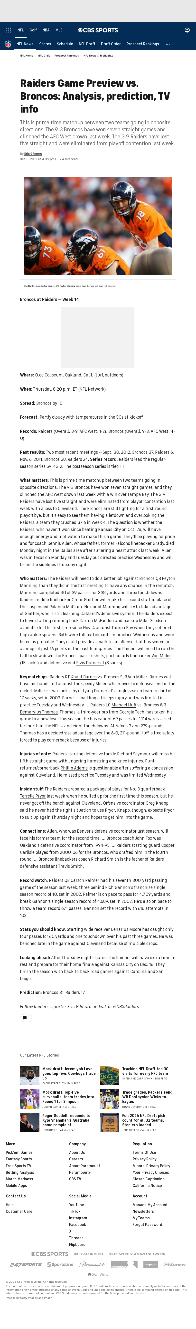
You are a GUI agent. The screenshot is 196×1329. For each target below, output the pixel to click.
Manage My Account (150, 1205)
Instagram (78, 1218)
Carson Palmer (85, 880)
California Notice (147, 1185)
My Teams (141, 1218)
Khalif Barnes (84, 677)
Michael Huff (124, 705)
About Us (77, 1152)
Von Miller (161, 655)
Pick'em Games (19, 1152)
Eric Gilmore (33, 154)
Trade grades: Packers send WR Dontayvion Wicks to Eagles (147, 1097)
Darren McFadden (97, 620)
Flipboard (77, 1244)
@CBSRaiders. (126, 1006)
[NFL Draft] (87, 44)
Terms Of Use (144, 1152)
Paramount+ (80, 1172)
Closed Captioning (149, 1179)
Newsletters (143, 1211)
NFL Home (26, 55)
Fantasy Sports (19, 1159)
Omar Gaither (85, 599)
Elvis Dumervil (90, 662)
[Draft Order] (111, 44)
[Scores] (45, 44)
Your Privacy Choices (151, 1172)
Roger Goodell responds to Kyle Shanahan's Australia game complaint (66, 1120)
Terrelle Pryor (33, 796)
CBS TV (75, 1179)
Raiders (49, 299)
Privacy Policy (145, 1159)
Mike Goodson (152, 620)
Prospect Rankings (67, 55)
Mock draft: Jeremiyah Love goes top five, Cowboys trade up (69, 1074)
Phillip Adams (74, 768)
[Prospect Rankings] (143, 44)
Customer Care (19, 1211)
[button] (168, 44)
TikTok (74, 1211)
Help (10, 1205)
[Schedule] (65, 44)
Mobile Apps (16, 1185)
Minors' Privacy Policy (151, 1166)
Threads (76, 1238)
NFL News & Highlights (98, 55)
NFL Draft (44, 55)
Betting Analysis (20, 1172)
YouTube (76, 1205)
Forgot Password (147, 1224)
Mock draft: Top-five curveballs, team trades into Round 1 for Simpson (68, 1097)
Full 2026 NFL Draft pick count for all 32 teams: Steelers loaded (143, 1120)
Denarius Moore (126, 929)
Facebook (77, 1224)
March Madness (19, 1179)
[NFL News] (25, 44)
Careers (76, 1159)
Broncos (28, 299)
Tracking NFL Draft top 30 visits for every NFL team (145, 1071)
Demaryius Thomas (39, 712)
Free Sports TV (18, 1166)
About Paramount (84, 1166)
